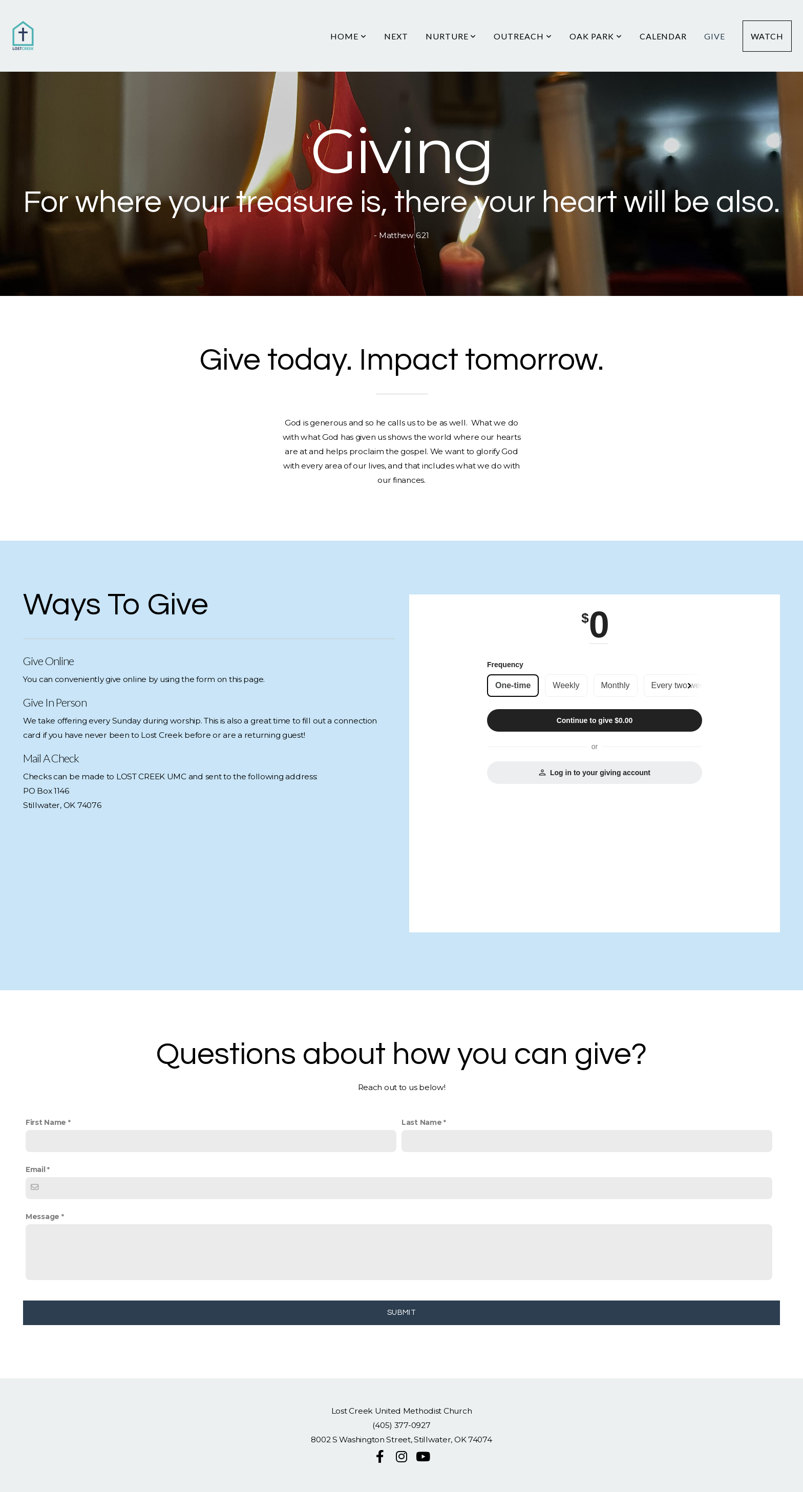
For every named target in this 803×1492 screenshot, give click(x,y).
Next (396, 36)
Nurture (451, 36)
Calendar (663, 36)
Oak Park (595, 36)
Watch (767, 36)
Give (714, 36)
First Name (46, 1122)
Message (42, 1216)
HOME (348, 36)
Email (36, 1169)
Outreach (523, 36)
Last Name (421, 1122)
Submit (401, 1312)
